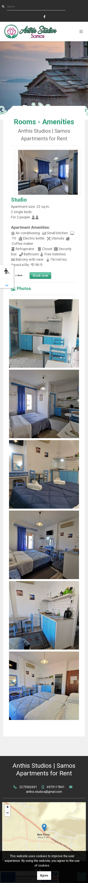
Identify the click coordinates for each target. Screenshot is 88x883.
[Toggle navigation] (81, 31)
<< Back (19, 275)
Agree (44, 875)
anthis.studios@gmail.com (44, 792)
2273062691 (28, 787)
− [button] (7, 813)
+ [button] (7, 807)
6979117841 (55, 787)
